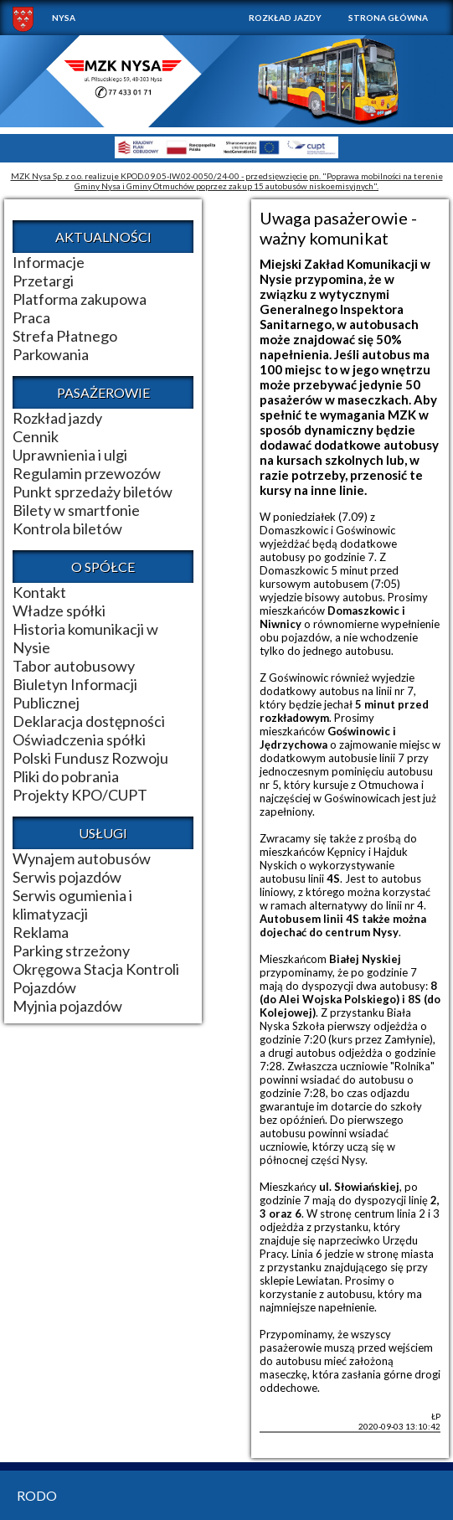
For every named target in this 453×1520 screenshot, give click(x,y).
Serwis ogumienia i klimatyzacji (72, 904)
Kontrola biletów (67, 528)
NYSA (63, 18)
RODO (37, 1495)
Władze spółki (59, 610)
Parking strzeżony (71, 950)
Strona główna (388, 18)
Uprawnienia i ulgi (70, 455)
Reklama (41, 932)
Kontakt (39, 592)
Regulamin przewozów (87, 473)
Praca (31, 317)
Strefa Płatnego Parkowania (65, 345)
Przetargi (43, 280)
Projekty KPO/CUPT (80, 795)
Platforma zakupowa (80, 299)
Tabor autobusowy (74, 666)
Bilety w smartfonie (76, 510)
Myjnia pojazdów (67, 1006)
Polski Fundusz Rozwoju (90, 758)
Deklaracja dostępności (89, 721)
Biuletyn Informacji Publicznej (75, 693)
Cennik (36, 436)
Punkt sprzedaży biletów (92, 491)
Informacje (49, 262)
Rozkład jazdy (285, 18)
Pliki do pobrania (66, 776)
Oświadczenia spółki (79, 739)
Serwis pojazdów (67, 877)
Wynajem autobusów (82, 858)
